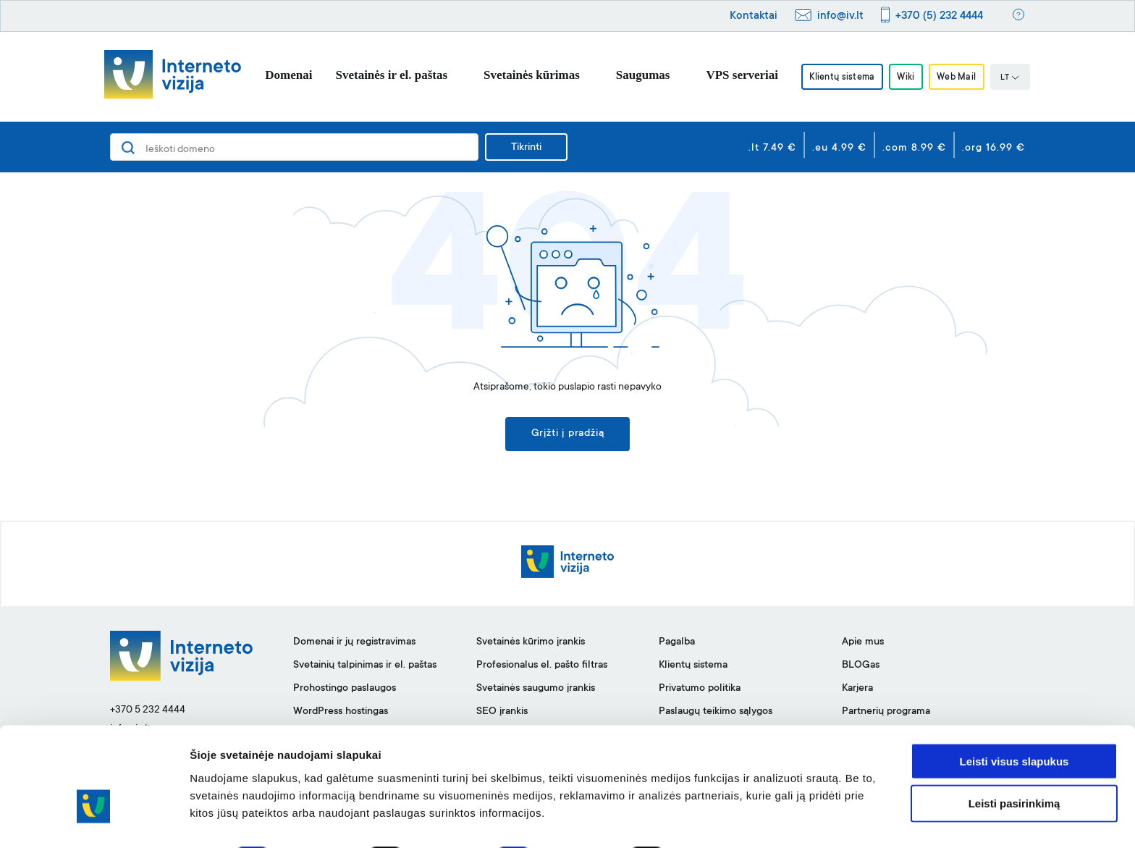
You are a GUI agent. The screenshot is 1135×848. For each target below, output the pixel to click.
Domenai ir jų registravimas (354, 644)
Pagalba (677, 644)
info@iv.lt (840, 16)
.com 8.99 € (914, 148)
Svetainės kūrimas (526, 75)
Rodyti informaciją (742, 819)
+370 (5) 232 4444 (939, 16)
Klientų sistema (838, 77)
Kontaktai (753, 16)
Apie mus (863, 644)
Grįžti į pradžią (567, 435)
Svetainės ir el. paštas (386, 75)
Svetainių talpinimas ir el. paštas (364, 667)
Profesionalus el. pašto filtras (541, 667)
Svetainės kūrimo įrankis (530, 644)
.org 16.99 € (993, 148)
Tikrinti (526, 148)
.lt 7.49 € (772, 148)
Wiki (905, 77)
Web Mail (959, 77)
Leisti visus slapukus (1014, 721)
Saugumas (637, 75)
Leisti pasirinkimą (1014, 763)
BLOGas (860, 667)
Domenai (282, 75)
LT (1015, 78)
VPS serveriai (736, 75)
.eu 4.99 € (839, 148)
